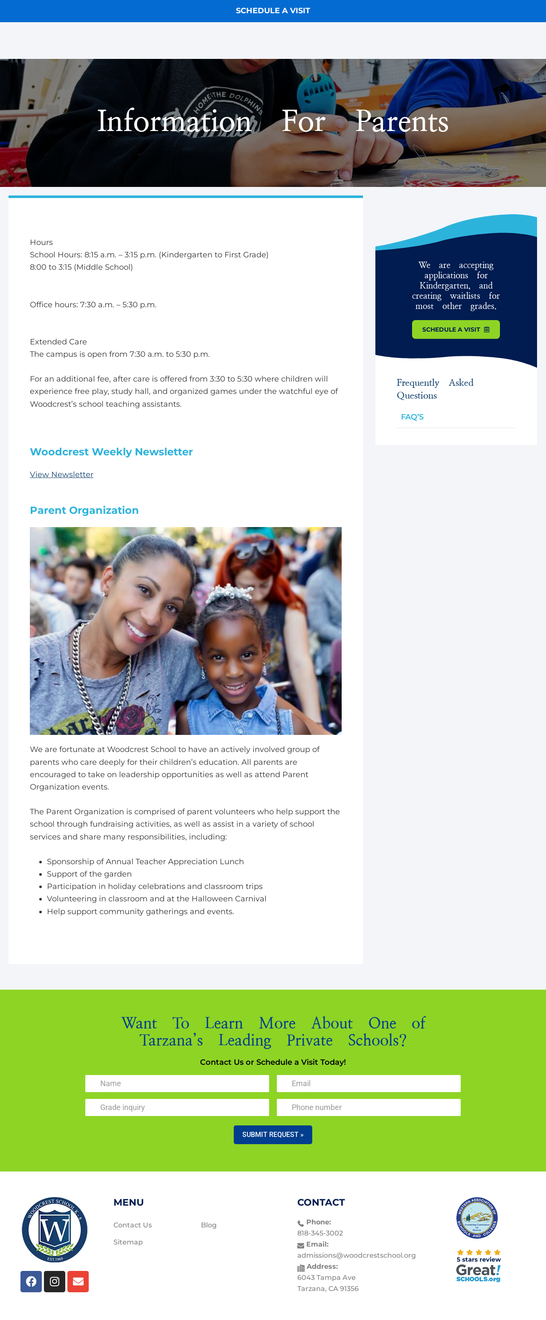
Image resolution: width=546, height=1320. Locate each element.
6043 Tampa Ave (326, 1277)
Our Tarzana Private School (179, 40)
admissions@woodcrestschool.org (356, 1255)
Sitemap (128, 1242)
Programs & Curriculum (275, 40)
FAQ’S (412, 417)
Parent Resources (355, 40)
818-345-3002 (320, 1233)
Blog (209, 1225)
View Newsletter (61, 474)
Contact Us (413, 40)
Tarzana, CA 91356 (328, 1289)
